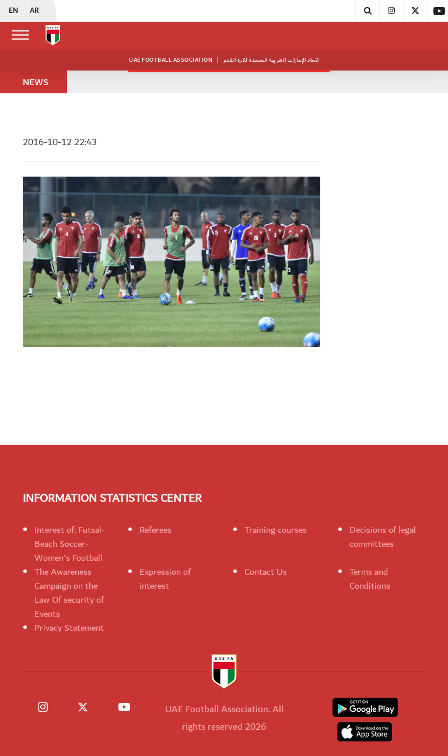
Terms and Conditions (369, 578)
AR (34, 11)
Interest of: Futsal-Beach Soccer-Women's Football (69, 543)
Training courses (275, 529)
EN (13, 11)
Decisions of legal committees (382, 536)
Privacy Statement (69, 627)
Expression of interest (165, 578)
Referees (155, 529)
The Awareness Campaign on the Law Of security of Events (69, 592)
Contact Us (265, 571)
